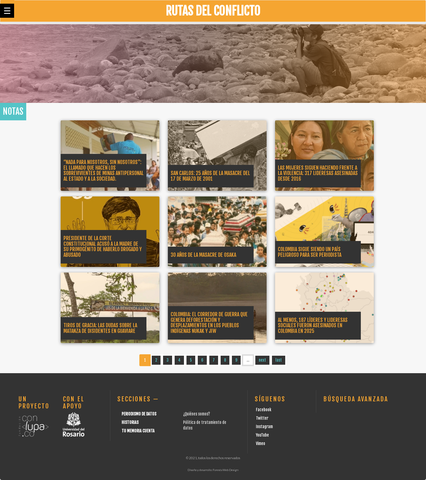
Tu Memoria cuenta (138, 430)
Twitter (262, 418)
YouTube (262, 435)
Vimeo (260, 443)
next (262, 360)
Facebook (263, 409)
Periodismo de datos (139, 414)
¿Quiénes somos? (196, 414)
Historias (130, 422)
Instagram (264, 426)
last (278, 360)
